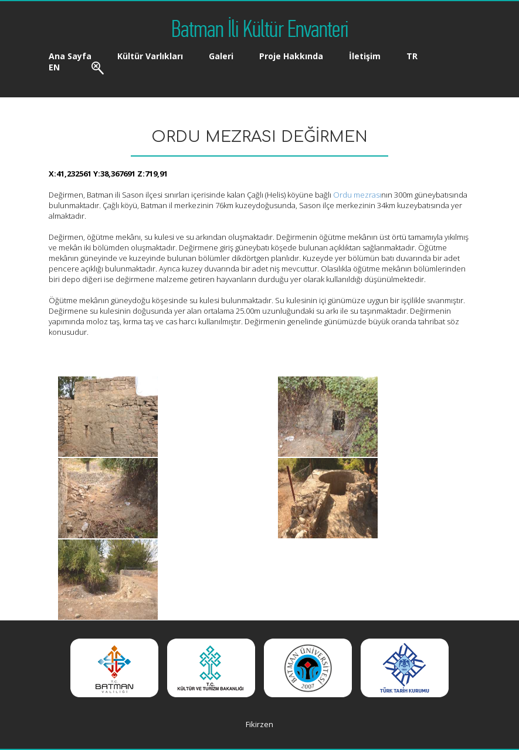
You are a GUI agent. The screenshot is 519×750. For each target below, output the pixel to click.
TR (412, 56)
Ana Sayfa (70, 56)
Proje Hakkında (291, 56)
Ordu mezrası (357, 194)
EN (54, 67)
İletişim (365, 56)
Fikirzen (259, 724)
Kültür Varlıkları (150, 56)
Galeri (221, 56)
